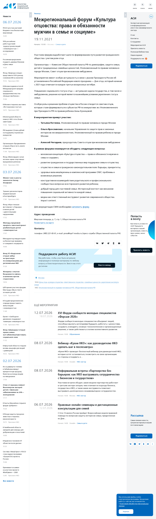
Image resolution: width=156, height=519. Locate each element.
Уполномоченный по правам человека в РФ (56, 288)
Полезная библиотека (140, 52)
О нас (133, 35)
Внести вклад (104, 265)
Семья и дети (61, 44)
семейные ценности (92, 282)
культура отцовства (55, 282)
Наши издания (136, 55)
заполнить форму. (81, 207)
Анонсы (37, 13)
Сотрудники (135, 42)
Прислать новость (138, 48)
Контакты (135, 38)
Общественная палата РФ (85, 288)
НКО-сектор (81, 362)
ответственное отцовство (74, 282)
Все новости (8, 481)
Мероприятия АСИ (138, 45)
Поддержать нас (137, 58)
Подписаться (141, 66)
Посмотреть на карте (44, 223)
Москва (41, 278)
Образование (74, 334)
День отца (43, 282)
